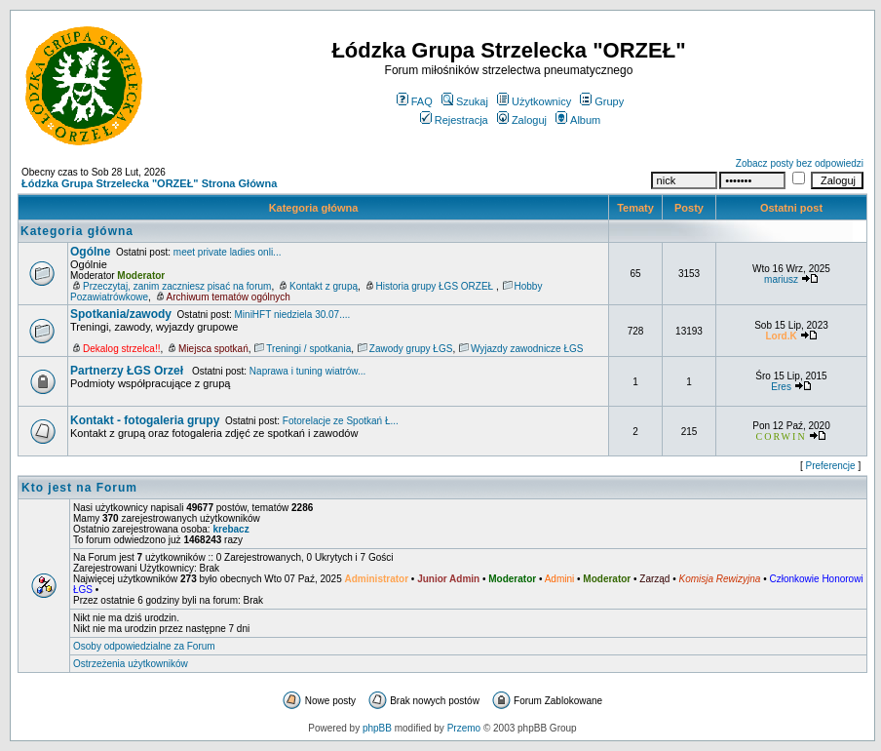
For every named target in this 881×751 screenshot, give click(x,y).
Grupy (602, 101)
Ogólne (90, 251)
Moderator (141, 275)
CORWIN (781, 436)
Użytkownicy (534, 101)
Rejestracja (454, 120)
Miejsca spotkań (213, 348)
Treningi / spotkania (308, 348)
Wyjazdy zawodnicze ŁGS (527, 348)
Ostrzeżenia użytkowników (130, 663)
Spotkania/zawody (121, 314)
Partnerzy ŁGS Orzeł (128, 370)
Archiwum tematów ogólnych (228, 297)
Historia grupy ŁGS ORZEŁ (436, 286)
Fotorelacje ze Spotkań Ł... (341, 420)
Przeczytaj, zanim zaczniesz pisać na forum (177, 286)
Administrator (377, 578)
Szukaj (464, 101)
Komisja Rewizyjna (719, 578)
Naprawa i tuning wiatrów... (307, 371)
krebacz (230, 529)
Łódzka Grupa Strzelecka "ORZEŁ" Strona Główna (149, 183)
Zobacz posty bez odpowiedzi (799, 163)
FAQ (415, 101)
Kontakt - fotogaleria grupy (144, 420)
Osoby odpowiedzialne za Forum (144, 646)
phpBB (377, 728)
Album (577, 120)
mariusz (781, 279)
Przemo (463, 728)
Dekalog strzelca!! (121, 348)
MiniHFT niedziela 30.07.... (293, 314)
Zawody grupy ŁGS (411, 348)
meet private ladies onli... (227, 252)
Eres (781, 386)
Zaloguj (522, 120)
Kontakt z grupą (323, 286)
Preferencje (831, 465)
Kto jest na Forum (79, 487)
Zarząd (654, 578)
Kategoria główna (314, 208)
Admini (560, 578)
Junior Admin (448, 578)
